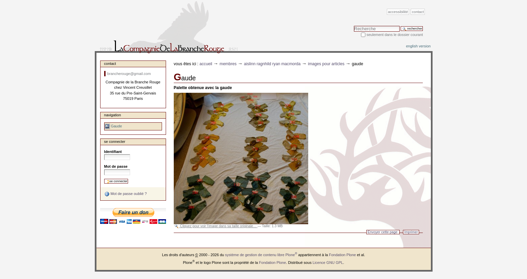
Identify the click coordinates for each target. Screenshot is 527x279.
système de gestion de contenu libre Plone (261, 255)
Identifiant (113, 152)
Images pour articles (326, 64)
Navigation (112, 115)
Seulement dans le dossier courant (394, 35)
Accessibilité (398, 12)
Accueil (206, 64)
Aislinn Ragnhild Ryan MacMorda (272, 64)
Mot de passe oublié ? (125, 194)
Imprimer (411, 232)
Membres (228, 64)
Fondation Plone (342, 255)
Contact (418, 12)
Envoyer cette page (383, 232)
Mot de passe (116, 166)
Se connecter (114, 142)
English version (418, 46)
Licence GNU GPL (328, 263)
